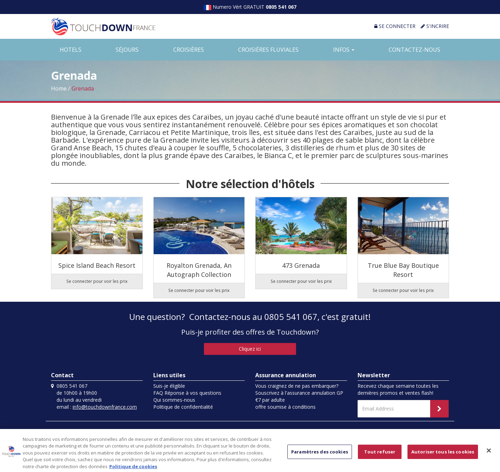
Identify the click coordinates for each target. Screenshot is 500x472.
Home (59, 88)
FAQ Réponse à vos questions (187, 392)
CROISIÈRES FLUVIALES (268, 49)
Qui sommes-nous (174, 399)
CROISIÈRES (188, 49)
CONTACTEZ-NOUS (414, 49)
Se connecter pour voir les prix (96, 281)
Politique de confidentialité (183, 406)
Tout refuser (380, 455)
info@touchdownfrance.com (105, 406)
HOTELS (70, 49)
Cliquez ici (250, 348)
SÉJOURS (127, 49)
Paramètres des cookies (319, 455)
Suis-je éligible (169, 385)
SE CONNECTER (395, 26)
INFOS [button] (343, 49)
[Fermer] (489, 454)
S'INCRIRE (435, 26)
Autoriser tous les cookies (442, 455)
